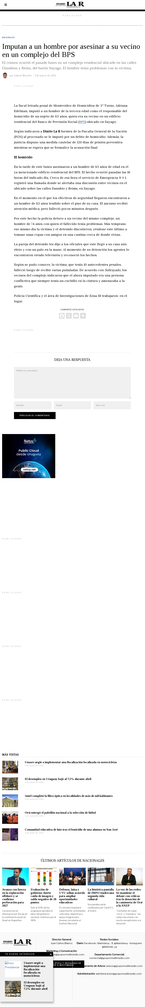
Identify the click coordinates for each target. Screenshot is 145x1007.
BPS (82, 122)
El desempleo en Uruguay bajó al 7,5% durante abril (58, 779)
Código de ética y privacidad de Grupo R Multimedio (61, 964)
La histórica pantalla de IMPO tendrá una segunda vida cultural (101, 894)
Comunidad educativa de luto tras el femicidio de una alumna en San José (71, 829)
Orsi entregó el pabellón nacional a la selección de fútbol (60, 812)
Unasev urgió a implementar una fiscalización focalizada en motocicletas (71, 762)
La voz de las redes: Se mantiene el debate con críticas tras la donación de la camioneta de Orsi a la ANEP (129, 897)
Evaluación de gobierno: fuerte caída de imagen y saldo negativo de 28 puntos (43, 896)
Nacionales (8, 37)
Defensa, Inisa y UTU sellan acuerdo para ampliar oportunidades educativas (72, 896)
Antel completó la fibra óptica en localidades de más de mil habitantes (69, 796)
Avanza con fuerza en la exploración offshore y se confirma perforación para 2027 (14, 897)
